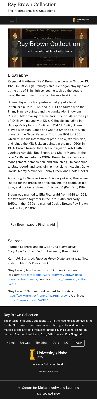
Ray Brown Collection (32, 4)
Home (10, 342)
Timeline (41, 342)
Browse (25, 342)
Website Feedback (48, 371)
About (77, 343)
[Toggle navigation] (12, 20)
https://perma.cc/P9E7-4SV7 (28, 300)
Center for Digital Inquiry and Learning (48, 388)
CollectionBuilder (55, 364)
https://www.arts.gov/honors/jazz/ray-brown (38, 295)
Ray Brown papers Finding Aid (32, 224)
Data (56, 342)
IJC (66, 342)
